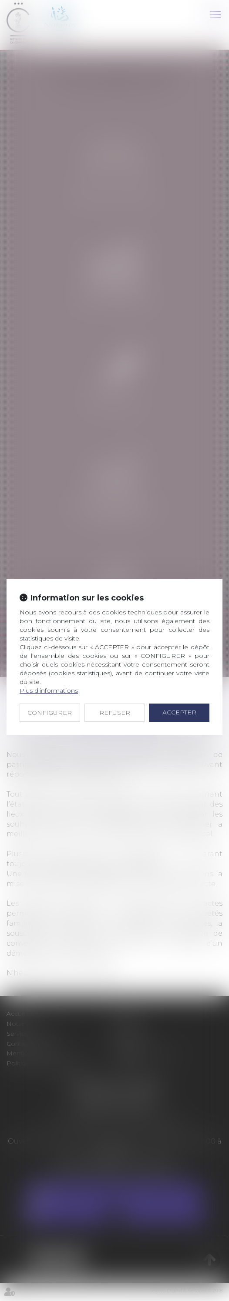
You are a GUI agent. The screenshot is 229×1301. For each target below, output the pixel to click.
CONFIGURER (49, 713)
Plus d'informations (49, 690)
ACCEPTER (179, 712)
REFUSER (114, 713)
